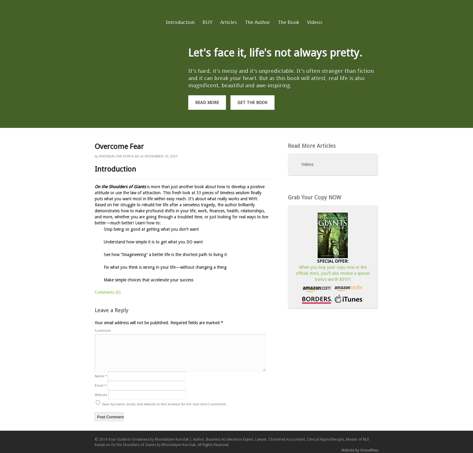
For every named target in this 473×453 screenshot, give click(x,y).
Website (101, 395)
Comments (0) (108, 292)
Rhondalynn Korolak (119, 156)
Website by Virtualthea (359, 450)
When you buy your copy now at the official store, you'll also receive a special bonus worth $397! (333, 273)
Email (100, 386)
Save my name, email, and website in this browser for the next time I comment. (164, 404)
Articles (228, 22)
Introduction (180, 22)
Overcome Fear (119, 146)
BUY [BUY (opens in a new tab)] (207, 22)
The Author (257, 22)
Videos (314, 22)
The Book (288, 22)
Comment (103, 331)
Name (101, 376)
